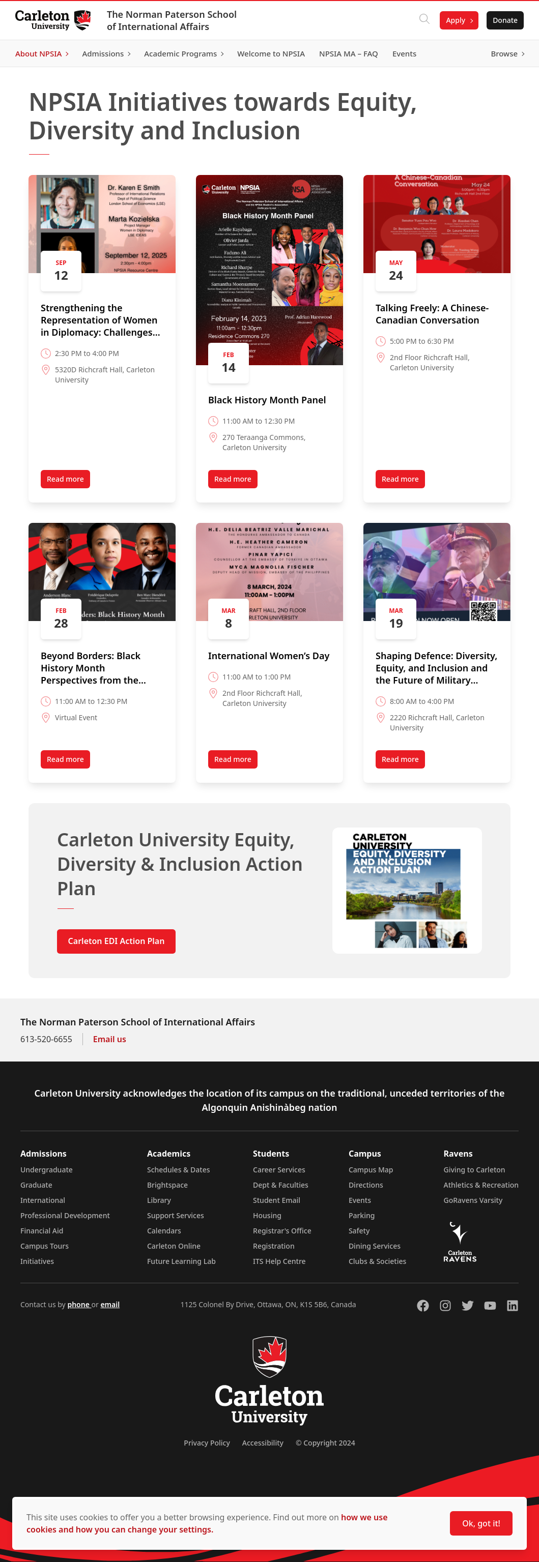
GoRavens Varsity (473, 1200)
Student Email (276, 1200)
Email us (109, 1039)
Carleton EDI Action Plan (116, 941)
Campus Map (371, 1169)
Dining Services (375, 1246)
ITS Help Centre (279, 1261)
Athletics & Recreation (481, 1185)
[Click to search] (423, 20)
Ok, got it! (481, 1523)
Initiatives (37, 1261)
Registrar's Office (282, 1230)
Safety (359, 1230)
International (42, 1200)
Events (360, 1200)
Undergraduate (46, 1169)
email (110, 1304)
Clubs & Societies (377, 1261)
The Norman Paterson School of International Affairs (173, 20)
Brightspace (167, 1185)
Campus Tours (44, 1246)
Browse (503, 53)
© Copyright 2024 (325, 1443)
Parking (362, 1215)
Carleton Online (174, 1246)
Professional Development (65, 1215)
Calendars (164, 1230)
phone (79, 1304)
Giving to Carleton (474, 1169)
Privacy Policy (207, 1443)
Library (159, 1200)
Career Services (279, 1169)
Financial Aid (41, 1230)
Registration (274, 1246)
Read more (65, 479)
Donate (504, 20)
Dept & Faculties (280, 1185)
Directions (366, 1185)
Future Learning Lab (181, 1261)
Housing (267, 1215)
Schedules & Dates (178, 1169)
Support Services (175, 1215)
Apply (454, 20)
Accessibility (262, 1443)
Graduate (36, 1185)
